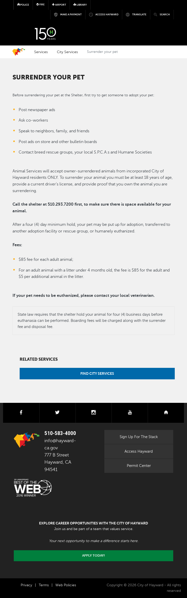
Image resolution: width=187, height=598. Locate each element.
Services (41, 52)
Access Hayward (138, 451)
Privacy (26, 585)
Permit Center (139, 465)
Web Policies (65, 585)
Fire (40, 4)
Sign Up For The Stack (139, 437)
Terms (44, 585)
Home (18, 51)
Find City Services (97, 373)
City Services (67, 52)
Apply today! (93, 555)
